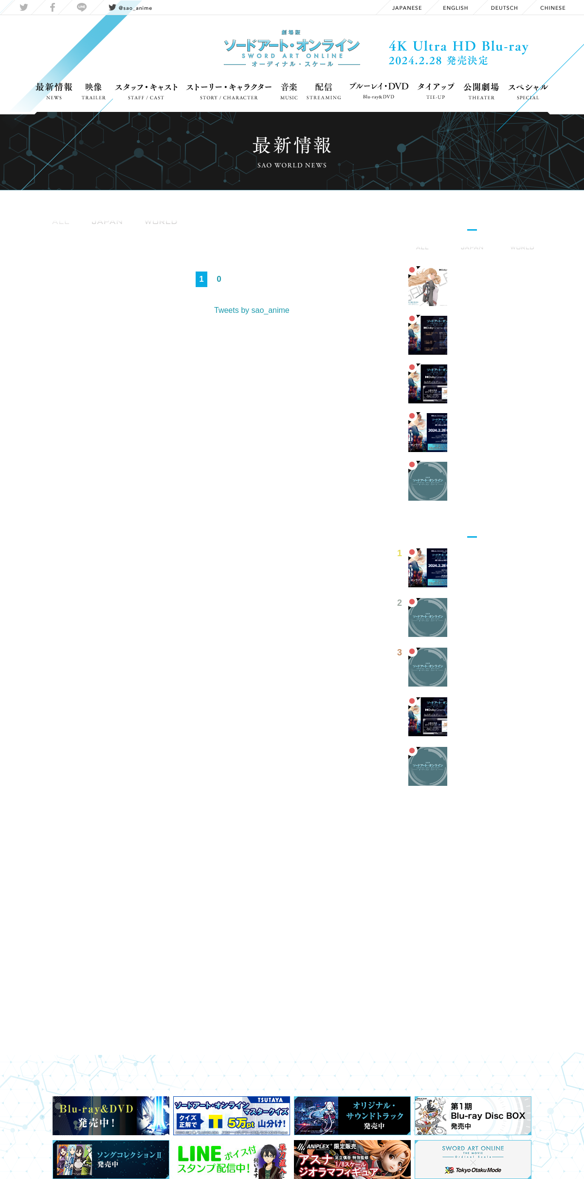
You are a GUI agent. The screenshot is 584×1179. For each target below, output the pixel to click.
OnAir (183, 234)
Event (149, 234)
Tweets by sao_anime (252, 310)
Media (218, 234)
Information (67, 234)
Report (255, 234)
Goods (114, 234)
